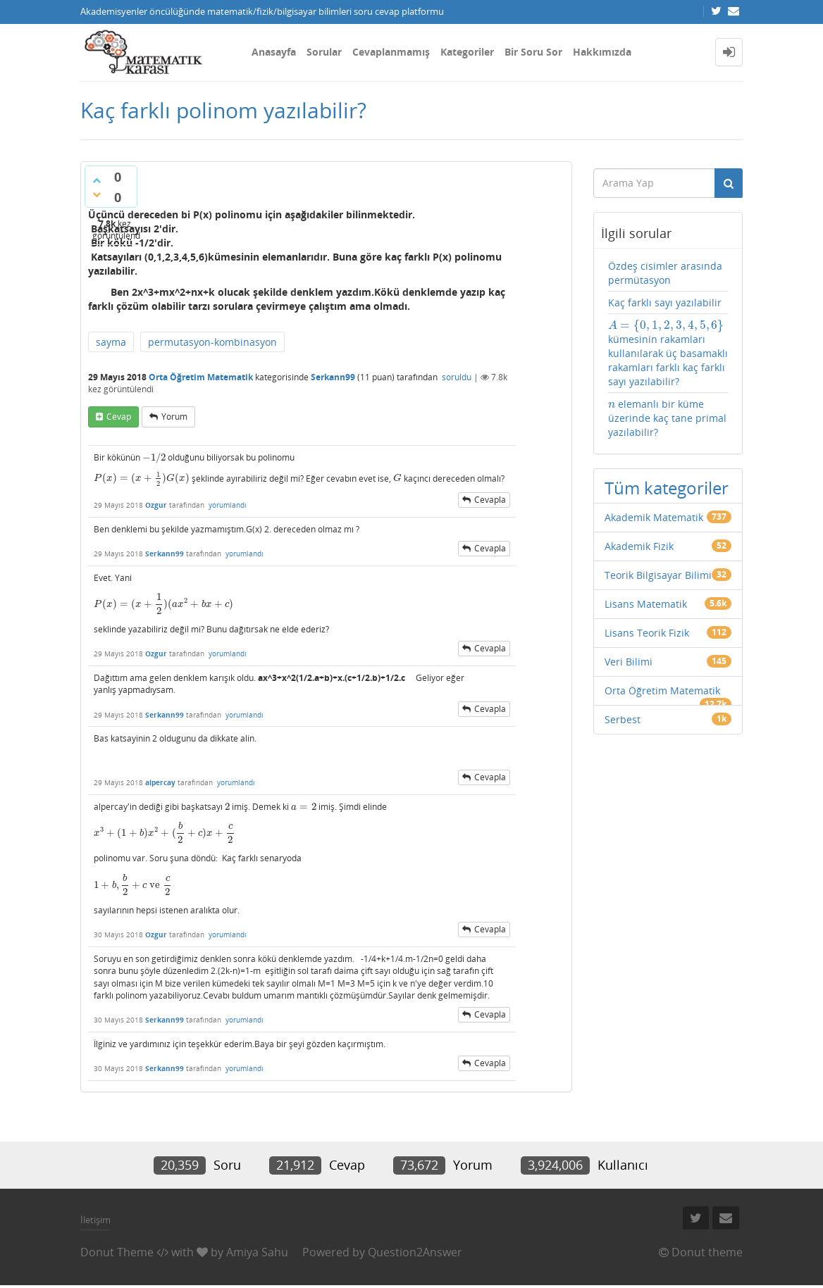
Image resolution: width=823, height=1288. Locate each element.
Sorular (324, 51)
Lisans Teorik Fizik (647, 632)
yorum (174, 417)
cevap (118, 417)
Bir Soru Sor (533, 51)
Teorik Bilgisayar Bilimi (658, 575)
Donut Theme (117, 1252)
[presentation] (154, 457)
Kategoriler (467, 51)
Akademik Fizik (639, 546)
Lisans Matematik (646, 604)
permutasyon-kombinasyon (212, 342)
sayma (111, 342)
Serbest (623, 719)
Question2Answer (415, 1252)
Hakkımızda (602, 51)
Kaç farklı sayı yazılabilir (665, 302)
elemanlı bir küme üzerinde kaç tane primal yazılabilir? (667, 418)
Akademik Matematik (654, 517)
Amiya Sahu (257, 1252)
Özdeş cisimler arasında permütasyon (665, 273)
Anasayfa (274, 51)
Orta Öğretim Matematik (201, 377)
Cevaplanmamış (391, 51)
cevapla (490, 500)
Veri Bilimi (628, 661)
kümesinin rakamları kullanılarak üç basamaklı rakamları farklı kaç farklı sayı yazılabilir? (668, 353)
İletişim (95, 1219)
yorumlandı (228, 505)
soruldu (456, 377)
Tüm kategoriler (667, 487)
